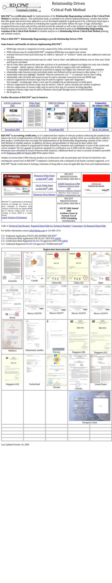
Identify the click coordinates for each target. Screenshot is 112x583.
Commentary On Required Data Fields (89, 226)
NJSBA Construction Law (68, 195)
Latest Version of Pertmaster (14, 217)
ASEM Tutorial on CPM (69, 184)
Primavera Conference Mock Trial (68, 187)
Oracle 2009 (30, 153)
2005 (12, 105)
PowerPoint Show (68, 221)
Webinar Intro (78, 103)
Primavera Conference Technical (69, 191)
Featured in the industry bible (100, 104)
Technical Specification (19, 226)
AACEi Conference (12, 103)
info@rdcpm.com (37, 230)
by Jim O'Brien (78, 105)
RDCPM (52, 236)
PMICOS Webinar (56, 103)
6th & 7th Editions (100, 129)
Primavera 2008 (14, 153)
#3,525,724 (38, 241)
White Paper (34, 103)
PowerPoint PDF (12, 129)
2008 (56, 105)
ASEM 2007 (34, 105)
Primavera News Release (44, 194)
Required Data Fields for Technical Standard (50, 226)
